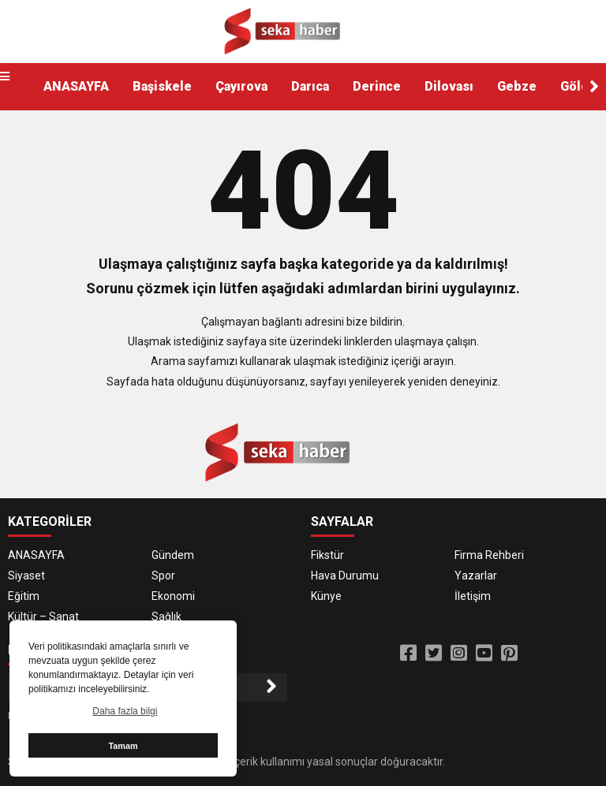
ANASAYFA (76, 86)
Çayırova (241, 86)
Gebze (517, 86)
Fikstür (327, 555)
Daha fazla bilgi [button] (124, 711)
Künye (326, 596)
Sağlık (166, 616)
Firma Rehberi (489, 555)
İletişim (472, 596)
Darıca (310, 86)
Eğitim (23, 596)
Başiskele (162, 86)
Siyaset (26, 575)
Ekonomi (173, 596)
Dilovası (449, 86)
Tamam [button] (122, 746)
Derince (377, 86)
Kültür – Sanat (43, 616)
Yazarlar (475, 575)
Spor (163, 575)
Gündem (173, 555)
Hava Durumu (345, 575)
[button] (594, 86)
